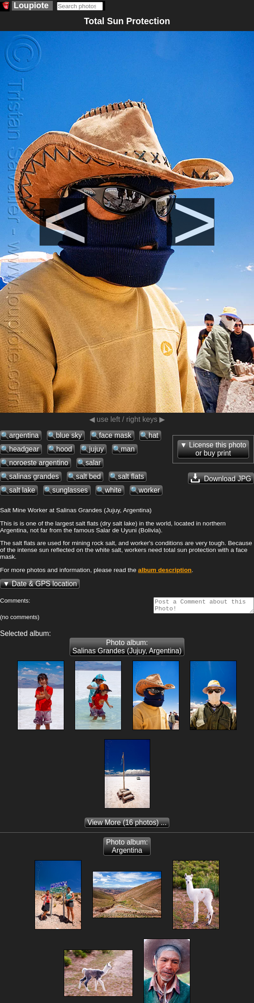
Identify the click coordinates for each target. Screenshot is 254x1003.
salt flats (131, 476)
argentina (24, 435)
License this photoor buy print (217, 449)
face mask (115, 435)
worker (149, 490)
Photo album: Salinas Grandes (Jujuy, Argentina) (127, 649)
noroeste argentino (38, 463)
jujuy (96, 449)
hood (64, 449)
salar (93, 463)
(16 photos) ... (127, 825)
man (128, 449)
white (113, 490)
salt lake (22, 490)
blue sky (69, 435)
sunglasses (70, 490)
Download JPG (221, 478)
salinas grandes (34, 476)
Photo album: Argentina (127, 849)
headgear (24, 449)
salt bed (88, 476)
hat (153, 435)
